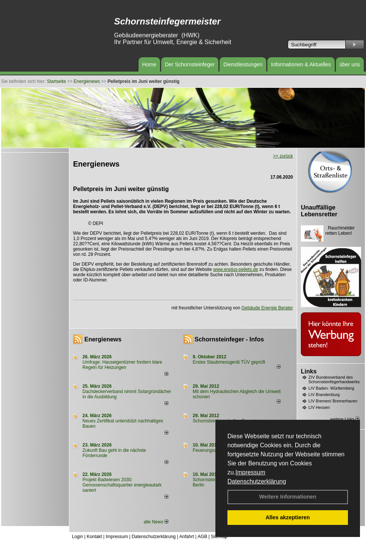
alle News (155, 522)
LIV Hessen (319, 407)
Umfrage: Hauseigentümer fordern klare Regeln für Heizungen (122, 364)
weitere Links (344, 419)
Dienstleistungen (242, 64)
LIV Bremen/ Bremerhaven (332, 401)
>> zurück (283, 156)
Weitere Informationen (287, 497)
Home (149, 64)
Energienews (103, 339)
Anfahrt (186, 536)
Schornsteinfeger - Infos (229, 339)
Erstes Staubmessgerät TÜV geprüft (229, 362)
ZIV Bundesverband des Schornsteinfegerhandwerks (334, 379)
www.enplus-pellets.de (235, 269)
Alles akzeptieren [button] (287, 517)
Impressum (250, 472)
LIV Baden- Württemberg (331, 388)
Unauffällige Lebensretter (319, 210)
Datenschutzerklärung (256, 481)
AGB (202, 536)
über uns (350, 64)
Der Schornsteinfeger (190, 64)
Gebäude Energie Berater (267, 308)
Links (309, 371)
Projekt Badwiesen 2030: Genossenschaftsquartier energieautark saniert (122, 485)
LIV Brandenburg (324, 394)
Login (77, 536)
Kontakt (94, 536)
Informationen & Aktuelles (301, 64)
